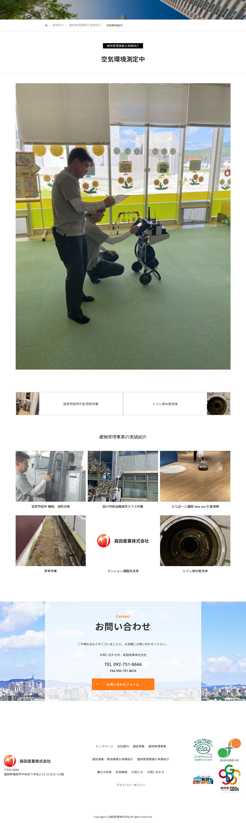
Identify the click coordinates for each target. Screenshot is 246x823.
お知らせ (137, 772)
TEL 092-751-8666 (123, 664)
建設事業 (139, 746)
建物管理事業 (157, 746)
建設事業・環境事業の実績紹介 (112, 759)
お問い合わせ (156, 772)
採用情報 (121, 772)
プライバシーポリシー (131, 785)
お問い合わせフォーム (123, 684)
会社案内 (123, 746)
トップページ (104, 746)
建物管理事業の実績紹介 (123, 46)
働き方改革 (104, 772)
